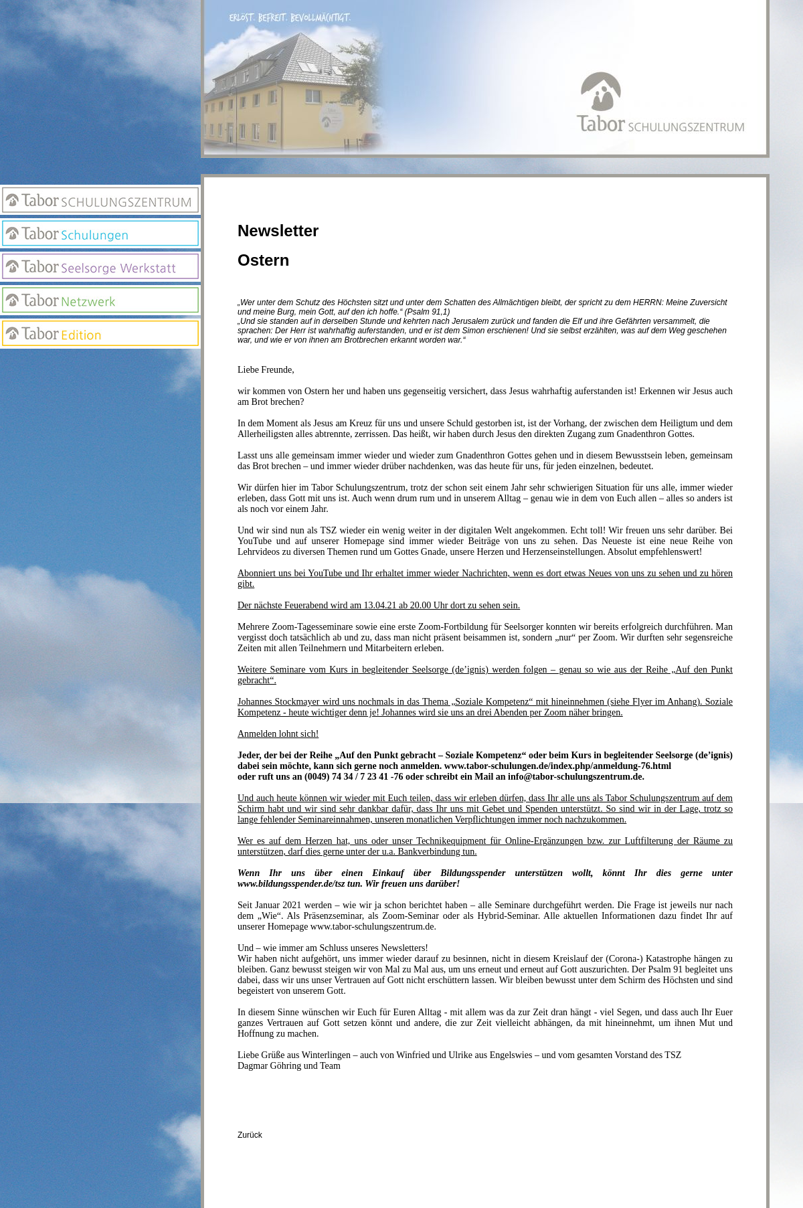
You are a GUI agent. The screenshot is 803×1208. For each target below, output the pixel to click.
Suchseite (100, 419)
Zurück (250, 1135)
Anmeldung (100, 365)
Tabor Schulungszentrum (100, 200)
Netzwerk (100, 300)
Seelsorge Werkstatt (100, 267)
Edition (100, 334)
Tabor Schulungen (100, 233)
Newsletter (100, 392)
